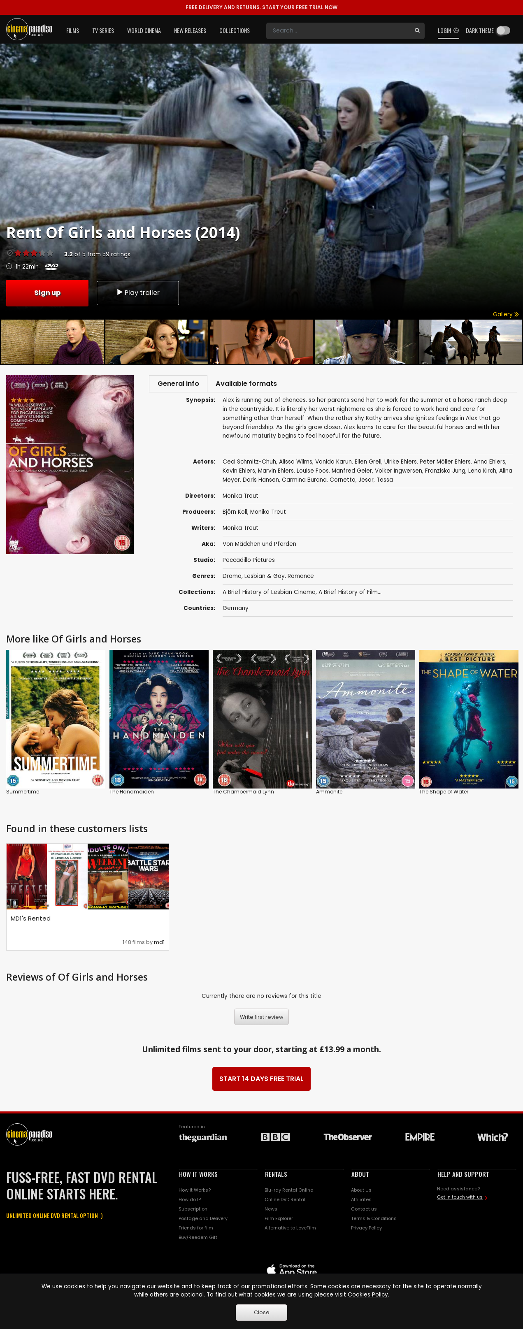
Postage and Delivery (203, 1220)
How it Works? (195, 1192)
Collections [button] (234, 30)
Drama (232, 578)
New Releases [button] (190, 30)
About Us (361, 1192)
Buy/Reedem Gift (198, 1239)
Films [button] (72, 30)
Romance (301, 578)
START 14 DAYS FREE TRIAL (261, 1080)
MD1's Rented (31, 920)
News (271, 1211)
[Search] (338, 31)
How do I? (190, 1201)
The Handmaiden (131, 793)
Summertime (22, 793)
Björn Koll (235, 514)
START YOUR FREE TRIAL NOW (261, 7)
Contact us (364, 1211)
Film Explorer (279, 1220)
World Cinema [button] (144, 30)
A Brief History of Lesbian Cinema (269, 594)
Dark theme (480, 30)
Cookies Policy (368, 1295)
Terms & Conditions (374, 1220)
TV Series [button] (103, 30)
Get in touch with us (460, 1199)
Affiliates (361, 1201)
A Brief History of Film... (349, 594)
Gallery (506, 314)
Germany (236, 610)
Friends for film (196, 1230)
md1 (159, 944)
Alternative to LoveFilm (290, 1230)
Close (262, 1312)
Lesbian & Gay (264, 578)
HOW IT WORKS (198, 1176)
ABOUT (360, 1176)
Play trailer (138, 292)
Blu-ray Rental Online (289, 1192)
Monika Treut (268, 514)
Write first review (262, 1018)
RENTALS (276, 1176)
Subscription (193, 1211)
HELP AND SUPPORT (463, 1176)
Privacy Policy (366, 1230)
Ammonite (329, 793)
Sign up (47, 292)
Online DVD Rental (285, 1201)
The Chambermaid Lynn (243, 793)
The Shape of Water (443, 793)
